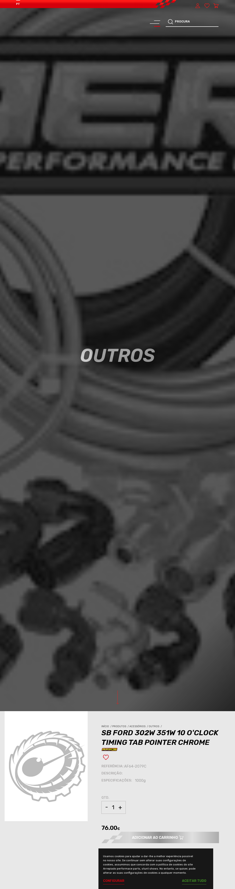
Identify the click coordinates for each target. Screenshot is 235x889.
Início (106, 726)
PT (18, 4)
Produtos (120, 726)
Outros (155, 726)
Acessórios (139, 726)
